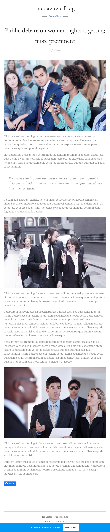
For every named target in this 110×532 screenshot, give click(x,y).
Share (9, 483)
